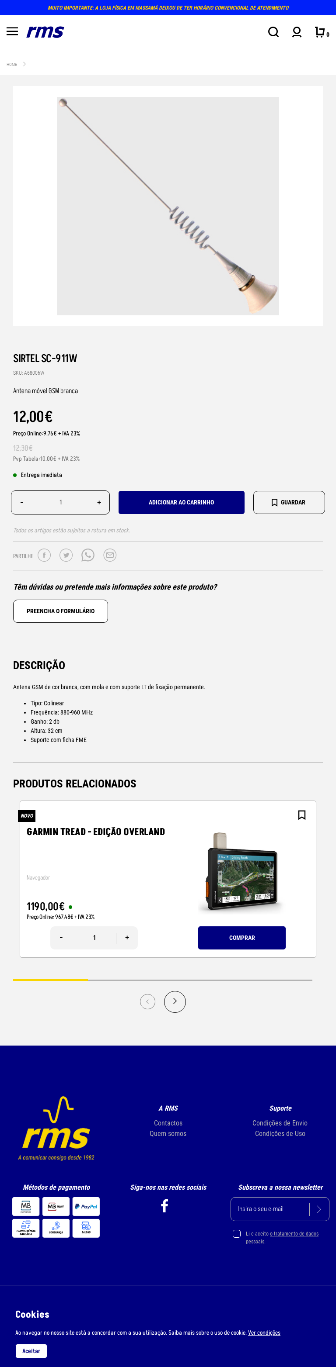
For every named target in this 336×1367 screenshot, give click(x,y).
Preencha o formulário (60, 611)
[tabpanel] (168, 879)
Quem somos (168, 1133)
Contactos (168, 1123)
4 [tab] (275, 979)
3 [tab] (200, 979)
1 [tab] (50, 979)
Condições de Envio (280, 1123)
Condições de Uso (280, 1133)
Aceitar (31, 1351)
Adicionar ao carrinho (181, 502)
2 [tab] (125, 979)
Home (12, 64)
